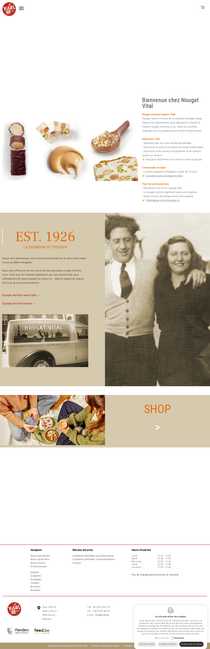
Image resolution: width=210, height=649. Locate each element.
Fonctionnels (163, 635)
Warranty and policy (82, 550)
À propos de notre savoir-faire (19, 295)
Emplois (35, 572)
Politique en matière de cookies (105, 646)
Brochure (35, 586)
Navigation (36, 550)
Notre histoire (38, 563)
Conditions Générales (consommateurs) (93, 559)
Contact (35, 583)
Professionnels (39, 566)
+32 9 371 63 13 (101, 611)
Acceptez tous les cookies (191, 641)
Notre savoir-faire (40, 559)
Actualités (36, 579)
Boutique (35, 590)
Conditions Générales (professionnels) (93, 555)
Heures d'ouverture (141, 550)
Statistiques (179, 635)
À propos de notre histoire (17, 303)
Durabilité (36, 576)
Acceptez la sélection (168, 641)
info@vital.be (102, 615)
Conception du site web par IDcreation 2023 (67, 646)
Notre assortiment (40, 555)
